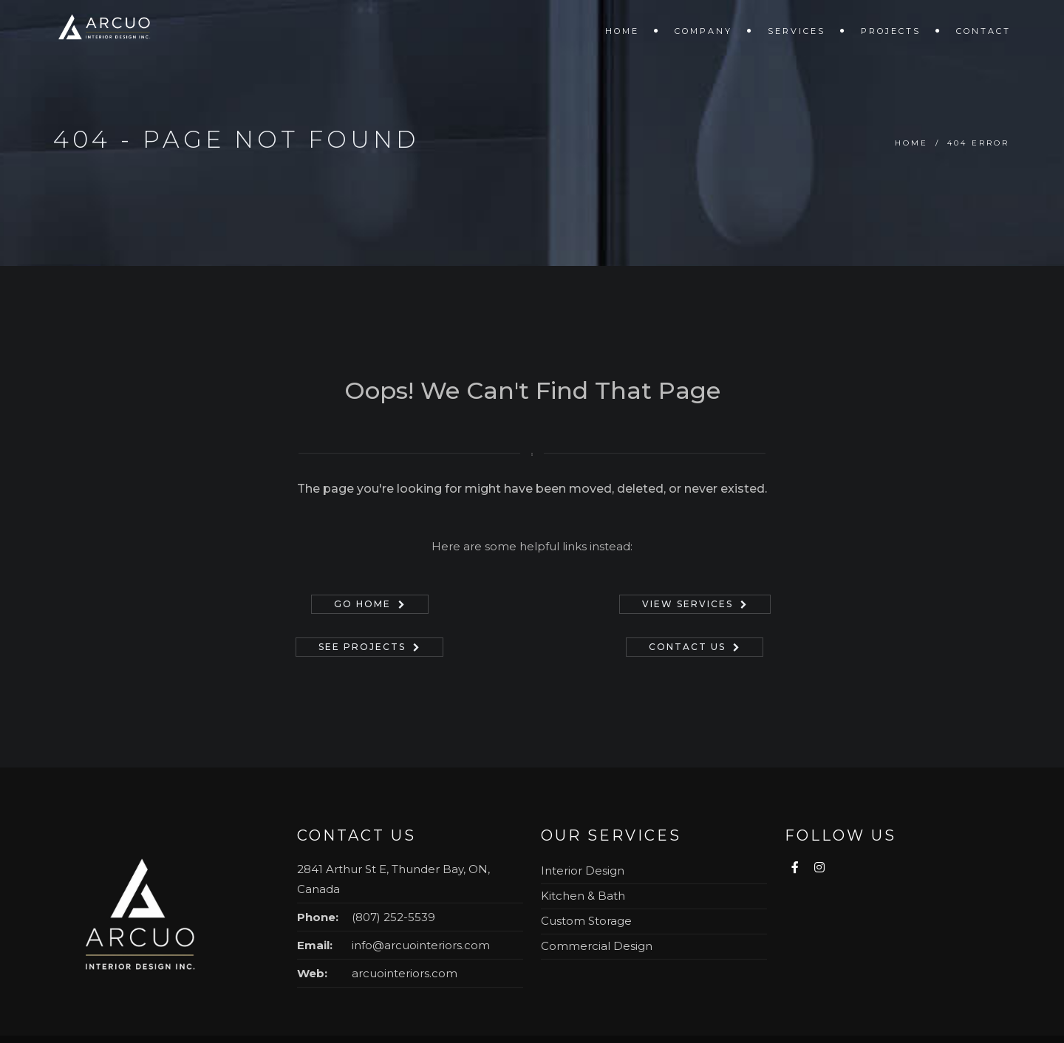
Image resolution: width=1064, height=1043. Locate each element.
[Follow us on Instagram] (818, 868)
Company (703, 31)
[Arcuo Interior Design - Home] (106, 29)
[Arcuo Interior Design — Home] (142, 923)
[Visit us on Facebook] (796, 868)
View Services (687, 603)
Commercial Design (596, 946)
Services (796, 31)
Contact (983, 31)
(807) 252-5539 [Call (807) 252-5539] (393, 917)
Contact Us (687, 646)
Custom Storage (586, 921)
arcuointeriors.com (404, 973)
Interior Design (582, 871)
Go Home (362, 603)
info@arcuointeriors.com (421, 945)
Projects (891, 31)
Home (622, 31)
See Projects (362, 646)
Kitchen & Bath (583, 896)
